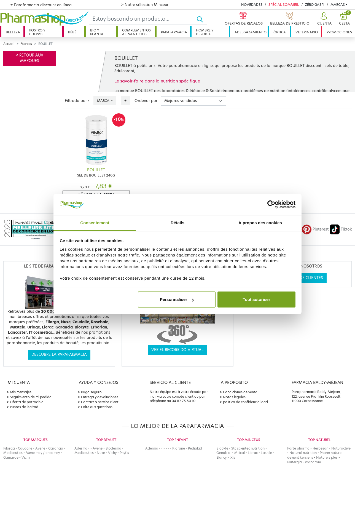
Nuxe (101, 452)
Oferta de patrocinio (27, 402)
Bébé (72, 32)
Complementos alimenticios (136, 32)
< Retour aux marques (29, 58)
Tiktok (341, 229)
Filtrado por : (77, 100)
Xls (232, 457)
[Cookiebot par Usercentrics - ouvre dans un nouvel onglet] (271, 204)
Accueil (8, 44)
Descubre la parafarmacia (59, 354)
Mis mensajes (20, 392)
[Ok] (201, 19)
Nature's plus (327, 457)
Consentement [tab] (94, 222)
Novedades (251, 4)
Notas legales (234, 397)
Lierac (253, 452)
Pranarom (313, 462)
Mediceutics (13, 452)
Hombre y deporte (205, 32)
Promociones (339, 32)
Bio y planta (96, 32)
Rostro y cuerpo (37, 32)
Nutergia (294, 462)
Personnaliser (177, 299)
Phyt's (124, 452)
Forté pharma (298, 448)
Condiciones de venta (240, 392)
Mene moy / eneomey (43, 452)
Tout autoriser (256, 299)
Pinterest (315, 229)
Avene (40, 448)
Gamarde (10, 457)
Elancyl (221, 457)
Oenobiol (223, 452)
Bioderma (113, 448)
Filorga (9, 448)
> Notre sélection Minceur (144, 4)
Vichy (25, 457)
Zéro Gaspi (314, 4)
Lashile (266, 452)
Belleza (13, 32)
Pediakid (195, 448)
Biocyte (222, 448)
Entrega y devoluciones (99, 397)
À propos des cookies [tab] (260, 222)
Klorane (178, 448)
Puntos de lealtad (24, 407)
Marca (103, 100)
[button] (324, 19)
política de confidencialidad (245, 402)
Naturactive (341, 448)
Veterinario (306, 32)
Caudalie (25, 448)
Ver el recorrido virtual (177, 349)
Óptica (279, 32)
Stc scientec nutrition (248, 448)
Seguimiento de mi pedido (31, 397)
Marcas (337, 4)
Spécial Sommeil (283, 4)
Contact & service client (100, 402)
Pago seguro (91, 392)
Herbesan (320, 448)
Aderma (80, 448)
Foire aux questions (96, 407)
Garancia (55, 448)
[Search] (143, 19)
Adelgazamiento (251, 32)
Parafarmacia (174, 32)
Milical (239, 452)
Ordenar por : (147, 100)
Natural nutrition (303, 452)
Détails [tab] (177, 222)
